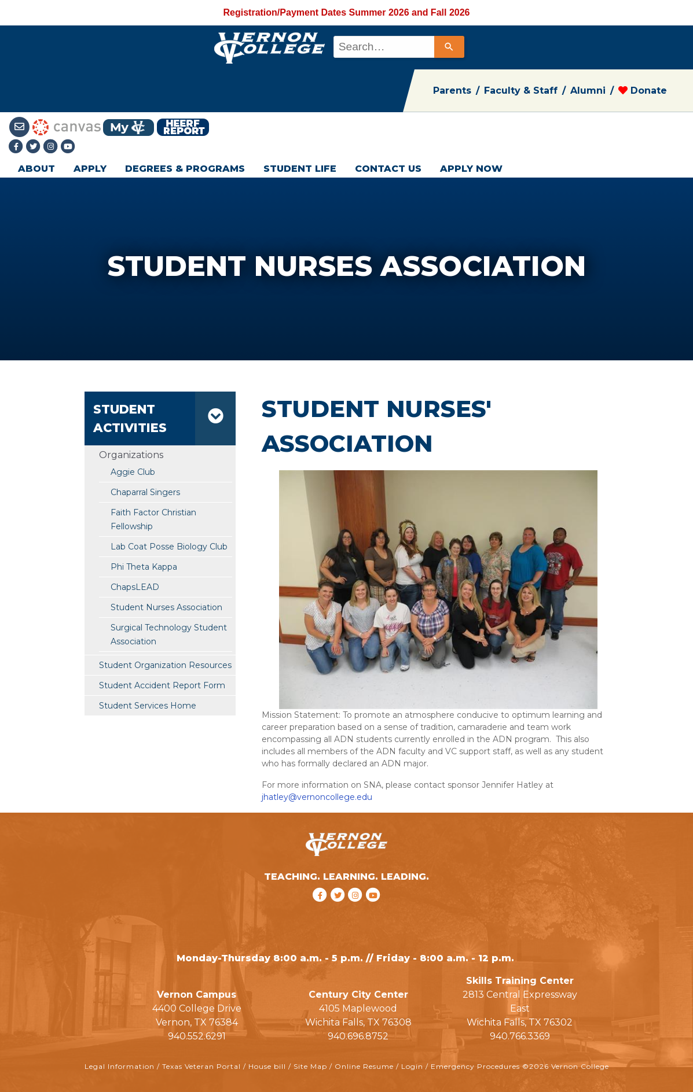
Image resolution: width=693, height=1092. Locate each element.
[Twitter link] (34, 147)
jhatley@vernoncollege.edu (317, 797)
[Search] (449, 47)
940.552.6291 (197, 1036)
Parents (452, 90)
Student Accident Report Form (162, 685)
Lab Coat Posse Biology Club (169, 546)
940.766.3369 (520, 1036)
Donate (642, 90)
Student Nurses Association (166, 607)
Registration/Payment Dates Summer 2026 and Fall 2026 (346, 12)
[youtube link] (68, 147)
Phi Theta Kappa (144, 567)
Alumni (588, 90)
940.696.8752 (358, 1036)
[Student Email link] (20, 126)
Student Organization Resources (165, 665)
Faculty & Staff (521, 90)
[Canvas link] (66, 126)
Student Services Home (147, 705)
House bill (267, 1066)
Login (412, 1066)
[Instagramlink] (52, 147)
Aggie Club (133, 472)
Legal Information (120, 1066)
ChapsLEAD (135, 587)
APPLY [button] (90, 168)
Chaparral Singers (145, 492)
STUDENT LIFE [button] (299, 168)
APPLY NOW (471, 168)
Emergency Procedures (475, 1066)
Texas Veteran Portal (201, 1066)
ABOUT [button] (36, 168)
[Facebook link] (17, 147)
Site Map (310, 1066)
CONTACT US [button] (388, 168)
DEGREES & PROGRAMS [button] (185, 168)
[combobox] (398, 47)
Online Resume (364, 1066)
